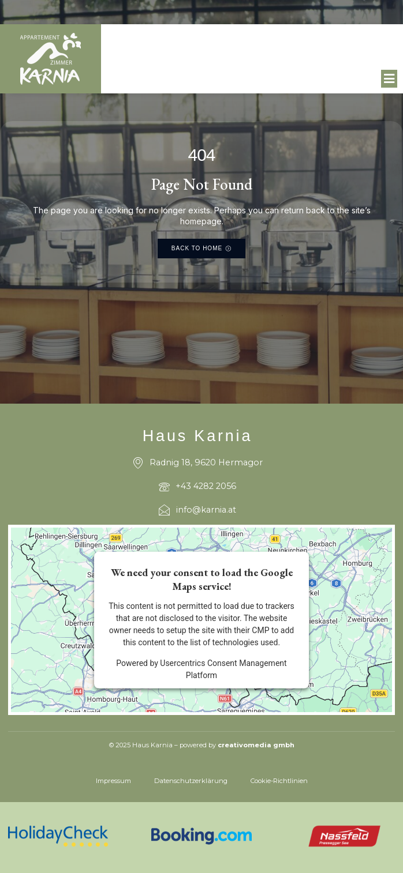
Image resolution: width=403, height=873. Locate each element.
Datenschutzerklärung (190, 781)
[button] (389, 79)
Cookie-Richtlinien (279, 781)
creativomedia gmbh (256, 745)
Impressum (113, 781)
